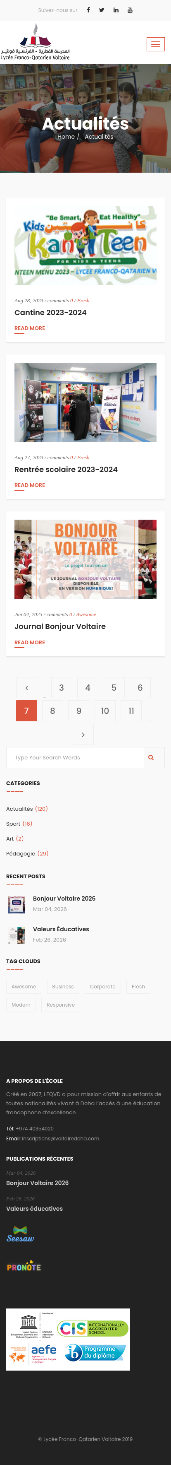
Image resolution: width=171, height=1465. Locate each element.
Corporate (103, 986)
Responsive (61, 1004)
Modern (21, 1004)
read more (29, 328)
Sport (19, 824)
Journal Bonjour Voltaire (60, 626)
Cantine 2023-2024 (50, 312)
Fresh (83, 300)
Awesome (86, 614)
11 (135, 709)
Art (15, 839)
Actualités (27, 809)
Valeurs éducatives (61, 929)
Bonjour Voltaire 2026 (64, 898)
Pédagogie (27, 854)
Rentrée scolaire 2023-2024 (66, 469)
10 (108, 709)
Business (63, 986)
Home (66, 137)
